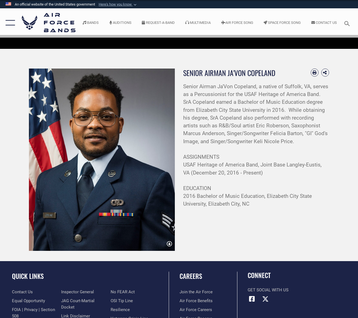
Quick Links (28, 276)
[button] (118, 4)
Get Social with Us (268, 289)
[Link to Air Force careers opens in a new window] (196, 309)
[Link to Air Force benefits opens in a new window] (196, 300)
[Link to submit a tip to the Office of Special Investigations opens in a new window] (122, 300)
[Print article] (315, 72)
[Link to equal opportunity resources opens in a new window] (28, 300)
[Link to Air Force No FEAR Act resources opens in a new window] (123, 291)
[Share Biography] (325, 72)
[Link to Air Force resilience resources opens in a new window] (120, 309)
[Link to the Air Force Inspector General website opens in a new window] (77, 291)
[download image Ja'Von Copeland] (169, 244)
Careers (191, 276)
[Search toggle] (348, 23)
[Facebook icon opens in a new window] (252, 299)
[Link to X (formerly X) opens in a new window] (265, 299)
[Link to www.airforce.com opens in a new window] (196, 291)
